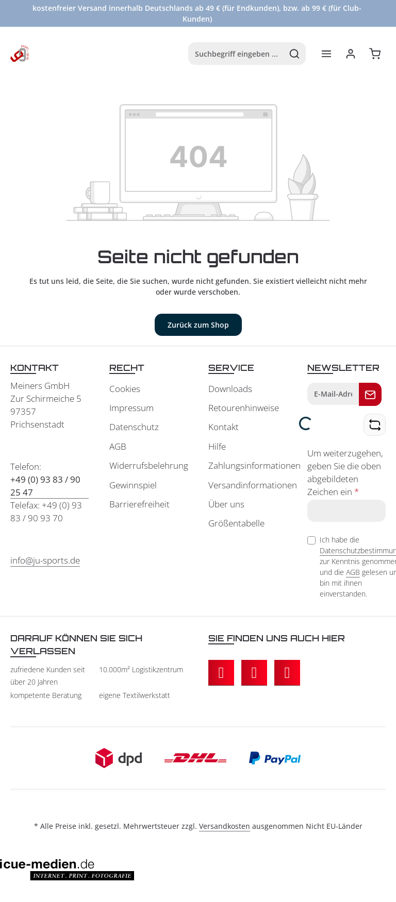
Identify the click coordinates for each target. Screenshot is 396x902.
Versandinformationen (252, 485)
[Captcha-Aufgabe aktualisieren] (375, 425)
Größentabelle (236, 523)
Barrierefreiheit (139, 504)
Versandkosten (224, 826)
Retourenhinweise (243, 408)
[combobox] (236, 53)
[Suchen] (295, 53)
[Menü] (326, 54)
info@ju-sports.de (45, 560)
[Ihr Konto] (350, 54)
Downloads (230, 389)
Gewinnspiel (133, 485)
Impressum (131, 408)
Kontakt (223, 427)
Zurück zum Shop (198, 325)
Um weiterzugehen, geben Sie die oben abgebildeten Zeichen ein (345, 472)
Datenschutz (134, 427)
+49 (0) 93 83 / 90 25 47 (45, 485)
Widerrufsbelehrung (148, 465)
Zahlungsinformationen (254, 465)
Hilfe (217, 446)
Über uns (226, 504)
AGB (117, 446)
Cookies (124, 389)
